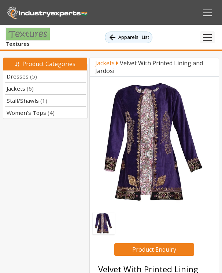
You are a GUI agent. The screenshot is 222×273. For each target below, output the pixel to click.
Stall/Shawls (27, 100)
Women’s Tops (31, 112)
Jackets (20, 88)
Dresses (22, 76)
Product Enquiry (154, 249)
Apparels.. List (128, 37)
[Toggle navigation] (207, 37)
